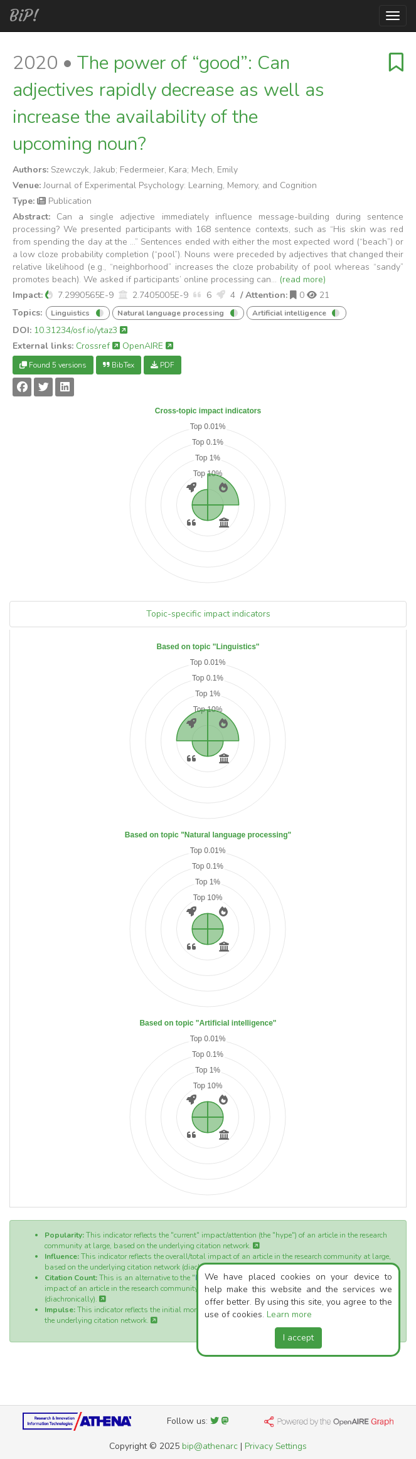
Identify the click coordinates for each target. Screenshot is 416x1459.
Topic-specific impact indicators (208, 614)
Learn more (289, 1314)
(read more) (302, 279)
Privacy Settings (276, 1446)
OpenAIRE (147, 346)
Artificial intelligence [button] (290, 313)
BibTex (118, 365)
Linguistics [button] (71, 313)
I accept (298, 1338)
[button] (49, 295)
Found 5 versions (53, 365)
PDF (162, 365)
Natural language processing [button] (171, 313)
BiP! (24, 16)
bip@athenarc (210, 1446)
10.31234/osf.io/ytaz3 (80, 330)
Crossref (98, 346)
